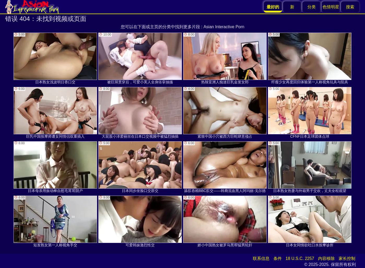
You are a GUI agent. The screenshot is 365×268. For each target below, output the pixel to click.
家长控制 (347, 258)
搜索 (350, 7)
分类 (311, 7)
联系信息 (261, 258)
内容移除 (326, 258)
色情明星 (330, 7)
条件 (277, 258)
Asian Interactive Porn (224, 27)
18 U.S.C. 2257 (300, 258)
